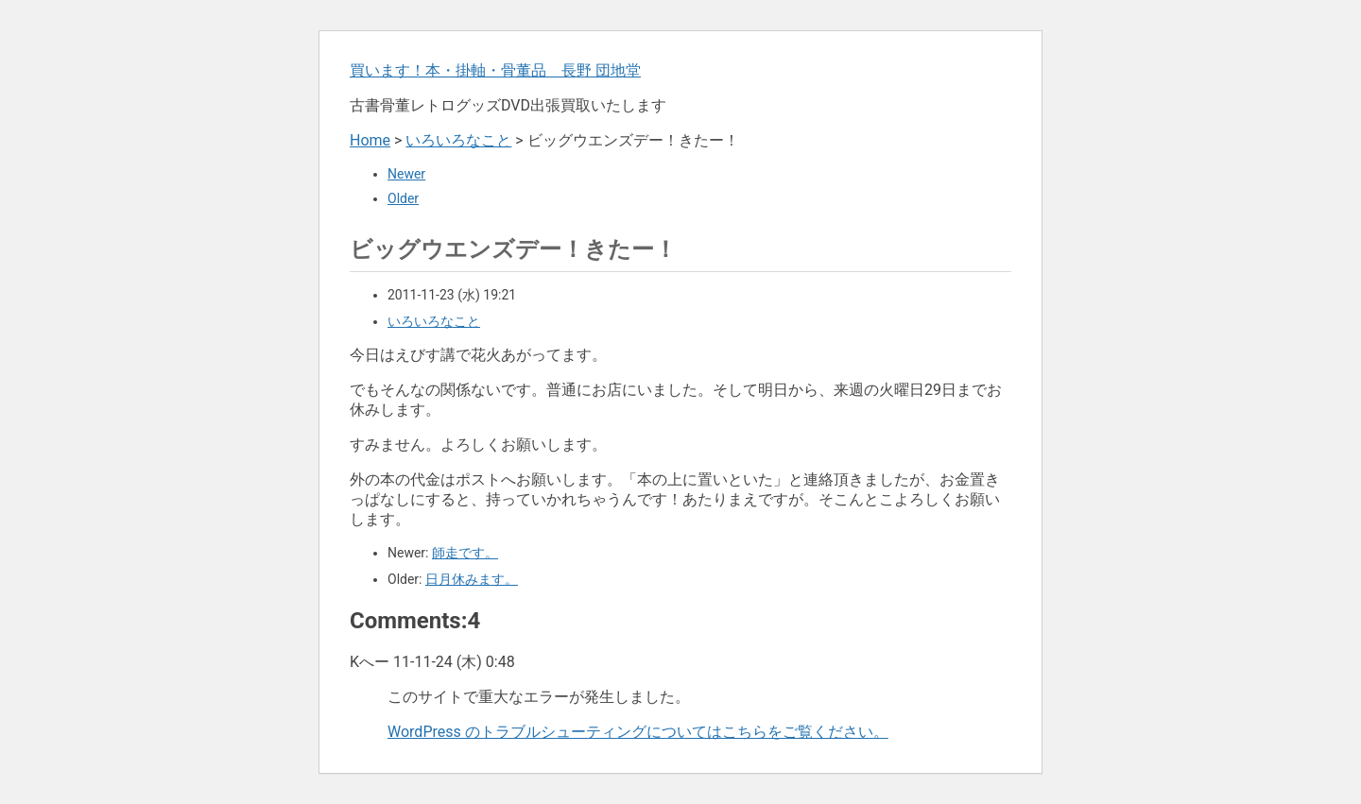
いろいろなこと (458, 140)
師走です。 (465, 552)
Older (403, 198)
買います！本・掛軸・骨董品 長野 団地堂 (495, 70)
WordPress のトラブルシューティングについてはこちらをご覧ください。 (638, 732)
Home (370, 140)
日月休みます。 (471, 579)
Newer (406, 173)
